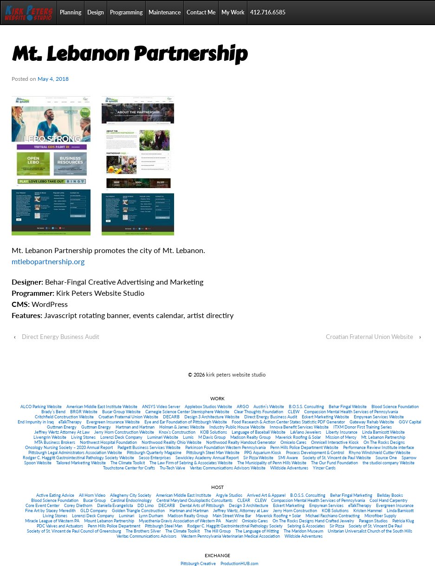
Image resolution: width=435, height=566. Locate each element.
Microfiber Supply (380, 515)
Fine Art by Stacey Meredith (50, 510)
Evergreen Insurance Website (113, 421)
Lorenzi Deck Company (121, 437)
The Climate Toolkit (127, 462)
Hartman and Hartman (135, 426)
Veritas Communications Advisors (146, 536)
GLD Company (93, 510)
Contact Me (201, 12)
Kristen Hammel (367, 510)
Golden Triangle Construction (138, 510)
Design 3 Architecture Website (212, 416)
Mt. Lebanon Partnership (383, 437)
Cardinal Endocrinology (131, 500)
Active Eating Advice (55, 495)
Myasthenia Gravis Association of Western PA (180, 520)
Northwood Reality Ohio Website (171, 442)
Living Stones (83, 437)
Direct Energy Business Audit (60, 336)
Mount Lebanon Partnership (109, 520)
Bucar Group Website (121, 411)
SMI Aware (288, 457)
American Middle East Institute (183, 495)
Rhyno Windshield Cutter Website (379, 452)
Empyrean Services (326, 505)
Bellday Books (390, 495)
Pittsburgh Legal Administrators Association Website (75, 452)
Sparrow (409, 457)
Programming (126, 12)
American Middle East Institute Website (101, 406)
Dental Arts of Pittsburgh (202, 505)
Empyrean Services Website (379, 416)
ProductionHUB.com (239, 563)
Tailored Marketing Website (81, 462)
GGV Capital (410, 421)
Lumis (188, 437)
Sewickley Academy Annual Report (207, 457)
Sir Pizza (337, 525)
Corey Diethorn (78, 505)
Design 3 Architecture (248, 505)
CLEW (293, 411)
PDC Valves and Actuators (60, 525)
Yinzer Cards (324, 467)
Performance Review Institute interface (378, 447)
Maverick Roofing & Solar (298, 437)
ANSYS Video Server (161, 406)
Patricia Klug (403, 520)
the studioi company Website (389, 462)
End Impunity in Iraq (36, 421)
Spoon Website (38, 462)
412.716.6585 (268, 12)
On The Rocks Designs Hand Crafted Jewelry (313, 520)
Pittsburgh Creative (198, 563)
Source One (386, 457)
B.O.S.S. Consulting (306, 406)
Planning (70, 12)
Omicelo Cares (293, 442)
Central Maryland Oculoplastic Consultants (194, 500)
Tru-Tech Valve (172, 467)
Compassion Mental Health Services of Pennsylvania (351, 411)
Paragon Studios (373, 520)
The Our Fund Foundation (334, 462)
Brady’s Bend (53, 411)
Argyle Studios (229, 495)
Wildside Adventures (289, 467)
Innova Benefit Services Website (299, 426)
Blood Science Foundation (395, 406)
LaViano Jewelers (305, 432)
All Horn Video (92, 495)
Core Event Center (42, 505)
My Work (232, 12)
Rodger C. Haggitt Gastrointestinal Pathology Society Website (78, 457)
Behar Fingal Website (348, 406)
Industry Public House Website (237, 426)
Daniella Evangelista (115, 505)
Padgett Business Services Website (149, 447)
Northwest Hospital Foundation (108, 442)
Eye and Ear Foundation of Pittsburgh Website (185, 421)
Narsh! (231, 520)
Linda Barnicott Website (383, 432)
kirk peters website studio (235, 374)
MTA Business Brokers (54, 442)
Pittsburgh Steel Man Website (213, 452)
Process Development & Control (315, 452)
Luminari (126, 515)
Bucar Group (94, 500)
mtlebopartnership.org (48, 261)
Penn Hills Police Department (114, 525)
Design (95, 12)
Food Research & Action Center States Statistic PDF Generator (288, 421)
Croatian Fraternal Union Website (369, 336)
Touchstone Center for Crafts (129, 467)
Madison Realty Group (250, 437)
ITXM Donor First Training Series (362, 426)
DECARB (171, 416)
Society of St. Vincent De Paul (375, 525)
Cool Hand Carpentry (389, 500)
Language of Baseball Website (259, 432)
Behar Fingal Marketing (351, 495)
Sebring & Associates (306, 525)
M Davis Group (212, 437)
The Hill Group (217, 530)
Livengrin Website (49, 437)
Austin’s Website (268, 406)
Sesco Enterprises (155, 457)
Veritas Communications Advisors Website (228, 467)
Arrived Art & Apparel (266, 495)
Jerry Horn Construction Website (124, 432)
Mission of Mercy (341, 437)
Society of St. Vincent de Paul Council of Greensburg (74, 530)
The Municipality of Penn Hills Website (271, 462)
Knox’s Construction (177, 432)
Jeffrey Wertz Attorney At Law (62, 432)
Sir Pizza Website (258, 457)
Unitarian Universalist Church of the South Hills (370, 530)
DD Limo (145, 505)
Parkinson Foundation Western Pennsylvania (225, 447)
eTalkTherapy (70, 421)
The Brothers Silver (143, 530)
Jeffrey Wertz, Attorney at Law (240, 510)
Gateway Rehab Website (372, 421)
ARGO (243, 406)
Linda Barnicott (400, 510)
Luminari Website (162, 437)
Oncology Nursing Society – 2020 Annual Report (69, 447)
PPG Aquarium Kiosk (262, 452)
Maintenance (165, 12)
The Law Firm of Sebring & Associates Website (191, 462)
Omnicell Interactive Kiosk (335, 442)
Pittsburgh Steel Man (163, 525)
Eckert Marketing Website (325, 416)
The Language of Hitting (257, 530)
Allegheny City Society (130, 495)
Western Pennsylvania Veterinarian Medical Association (230, 536)
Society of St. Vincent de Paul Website (337, 457)
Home (29, 12)
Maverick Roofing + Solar (278, 515)
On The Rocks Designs (384, 442)
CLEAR (243, 500)
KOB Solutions (213, 432)
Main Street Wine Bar (232, 515)
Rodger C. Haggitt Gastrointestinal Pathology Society (235, 525)
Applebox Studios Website (208, 406)
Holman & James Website (182, 426)
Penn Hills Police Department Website (304, 447)
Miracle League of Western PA (52, 520)
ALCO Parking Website (41, 406)
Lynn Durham (151, 515)
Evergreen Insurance (395, 505)
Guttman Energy (62, 426)
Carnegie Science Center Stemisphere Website (187, 411)
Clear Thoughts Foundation (258, 411)
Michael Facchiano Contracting (332, 515)
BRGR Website (83, 411)
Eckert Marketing (289, 505)
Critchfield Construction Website (64, 416)
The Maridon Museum (303, 530)
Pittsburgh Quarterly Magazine (154, 452)
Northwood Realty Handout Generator (241, 442)
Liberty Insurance (341, 432)
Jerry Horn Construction (295, 510)
